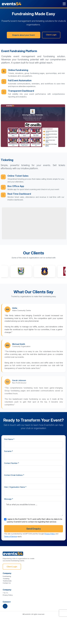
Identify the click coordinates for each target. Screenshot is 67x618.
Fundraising (7, 576)
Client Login (51, 35)
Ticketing (6, 578)
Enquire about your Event (23, 35)
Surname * (8, 451)
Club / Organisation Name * (15, 487)
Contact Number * (11, 463)
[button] (25, 271)
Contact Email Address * (14, 475)
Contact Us (7, 583)
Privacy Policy (49, 534)
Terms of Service (10, 536)
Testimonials (7, 581)
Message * (8, 499)
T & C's (5, 593)
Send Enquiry (33, 528)
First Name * (9, 439)
